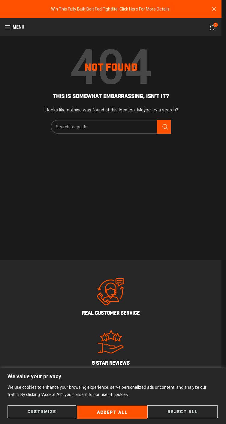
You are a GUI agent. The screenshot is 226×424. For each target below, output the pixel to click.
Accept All (183, 412)
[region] (113, 396)
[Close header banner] (213, 9)
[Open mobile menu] (14, 27)
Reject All (112, 412)
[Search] (111, 127)
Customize (41, 412)
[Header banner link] (110, 9)
